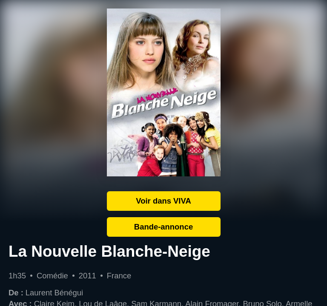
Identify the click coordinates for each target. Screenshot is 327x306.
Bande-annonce (163, 226)
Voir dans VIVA (163, 200)
